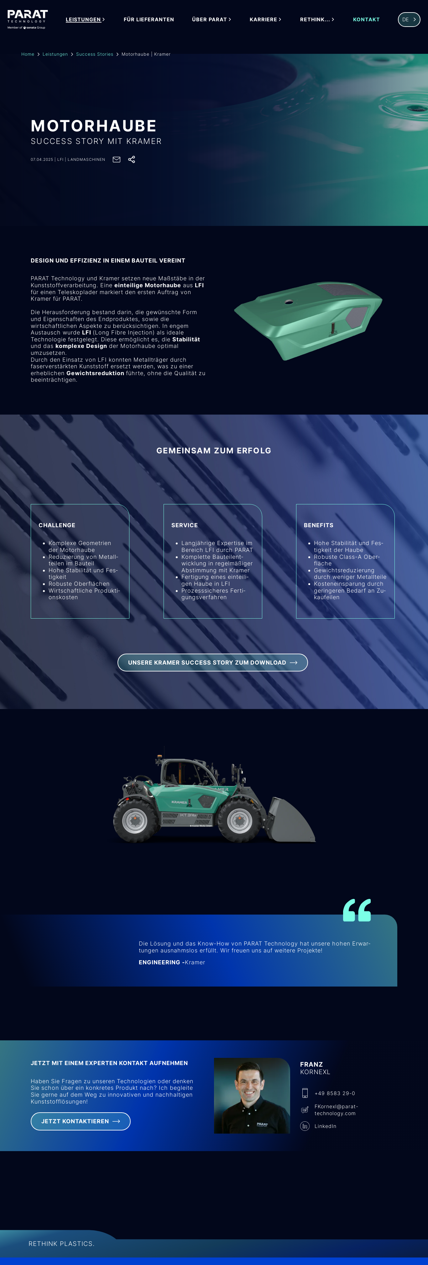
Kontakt (366, 20)
